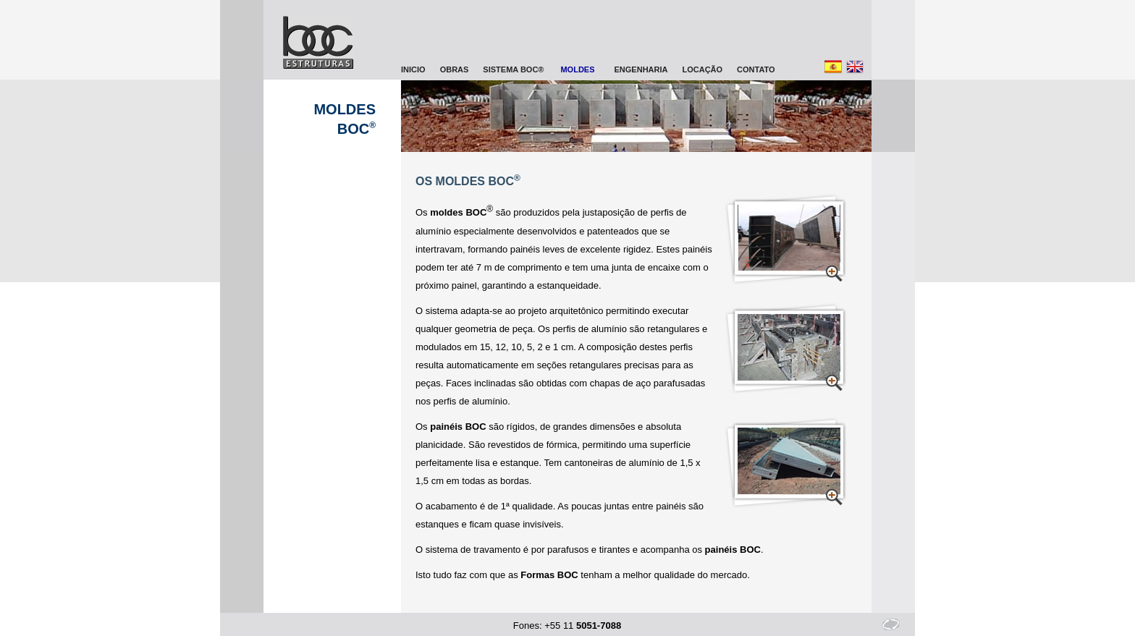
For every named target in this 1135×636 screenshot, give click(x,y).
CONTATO (756, 69)
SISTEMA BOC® (513, 69)
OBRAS (454, 69)
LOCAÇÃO (702, 69)
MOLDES (577, 69)
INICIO (413, 69)
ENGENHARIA (641, 69)
